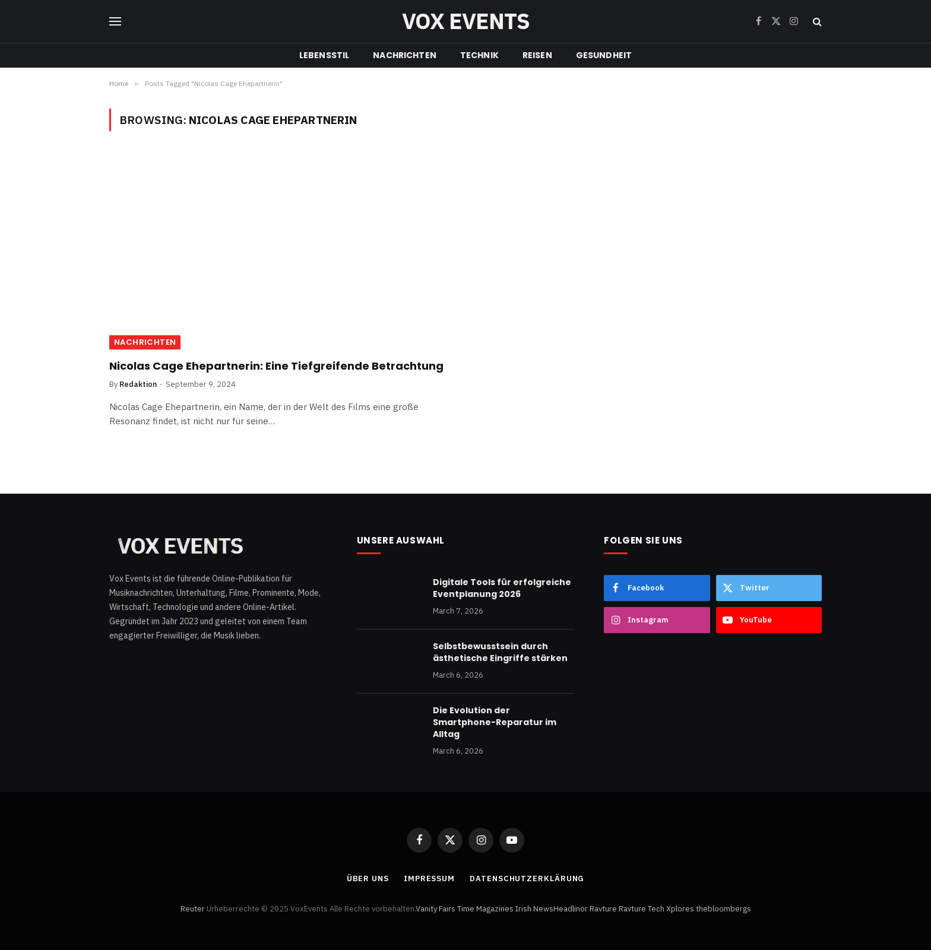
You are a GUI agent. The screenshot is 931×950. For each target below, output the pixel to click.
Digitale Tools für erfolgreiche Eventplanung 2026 (502, 588)
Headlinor (570, 909)
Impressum (429, 878)
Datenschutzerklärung (527, 878)
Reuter (192, 909)
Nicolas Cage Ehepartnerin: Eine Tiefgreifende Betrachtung (276, 366)
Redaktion (138, 384)
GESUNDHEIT (604, 55)
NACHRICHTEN (404, 55)
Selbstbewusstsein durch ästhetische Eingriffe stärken (500, 652)
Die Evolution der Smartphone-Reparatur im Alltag (494, 722)
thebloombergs (723, 909)
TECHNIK (479, 55)
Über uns (368, 878)
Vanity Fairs (435, 909)
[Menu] (115, 21)
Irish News (534, 909)
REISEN (537, 55)
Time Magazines (485, 909)
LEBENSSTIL (324, 55)
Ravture (603, 909)
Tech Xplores (671, 909)
